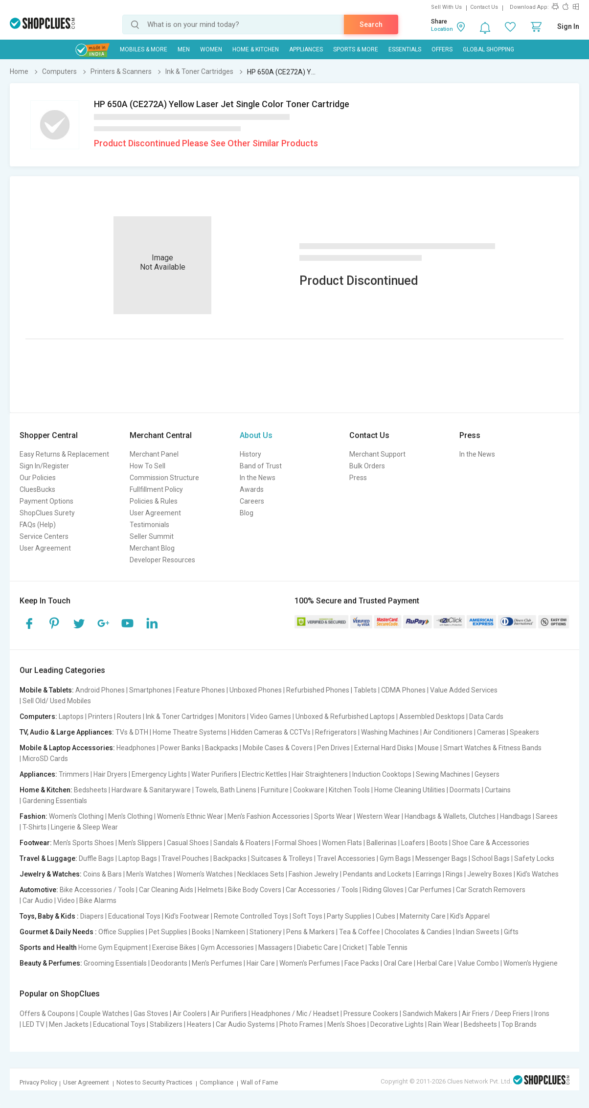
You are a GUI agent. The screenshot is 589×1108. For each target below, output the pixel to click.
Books (201, 932)
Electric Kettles (264, 774)
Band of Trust (261, 466)
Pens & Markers (310, 932)
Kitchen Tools (349, 790)
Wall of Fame (259, 1082)
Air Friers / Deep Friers (496, 1013)
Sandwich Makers (430, 1013)
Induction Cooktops (381, 774)
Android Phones (100, 690)
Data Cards (486, 716)
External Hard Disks (383, 748)
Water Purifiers (214, 774)
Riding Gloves (383, 890)
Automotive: (39, 890)
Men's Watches (149, 874)
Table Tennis (388, 947)
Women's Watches (205, 874)
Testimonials (149, 525)
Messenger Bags (441, 858)
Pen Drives (333, 748)
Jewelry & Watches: (51, 874)
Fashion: (33, 816)
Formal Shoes (296, 843)
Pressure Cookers (370, 1013)
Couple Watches (104, 1013)
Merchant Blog (152, 548)
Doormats (465, 790)
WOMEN (211, 49)
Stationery (265, 932)
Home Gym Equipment (113, 947)
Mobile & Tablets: (47, 690)
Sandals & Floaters (242, 843)
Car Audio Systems (245, 1024)
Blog (246, 513)
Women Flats (342, 843)
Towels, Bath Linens (225, 790)
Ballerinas (381, 843)
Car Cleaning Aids (166, 890)
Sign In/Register (44, 466)
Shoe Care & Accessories (490, 843)
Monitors (232, 716)
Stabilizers (166, 1024)
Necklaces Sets (260, 874)
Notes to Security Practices (154, 1082)
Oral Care (398, 963)
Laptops (71, 716)
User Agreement (45, 548)
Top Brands (519, 1024)
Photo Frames (301, 1024)
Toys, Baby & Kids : (49, 916)
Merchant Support (377, 454)
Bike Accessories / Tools (97, 890)
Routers (129, 716)
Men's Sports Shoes (83, 843)
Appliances (306, 49)
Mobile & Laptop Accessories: (67, 748)
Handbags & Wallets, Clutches (450, 816)
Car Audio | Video (49, 900)
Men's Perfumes (217, 963)
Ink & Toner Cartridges (180, 716)
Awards (252, 489)
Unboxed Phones (255, 690)
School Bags (491, 858)
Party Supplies (349, 916)
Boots (439, 843)
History (250, 454)
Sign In (568, 26)
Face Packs (361, 963)
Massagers (275, 947)
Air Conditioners (448, 732)
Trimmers (74, 774)
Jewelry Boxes (489, 874)
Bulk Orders (367, 466)
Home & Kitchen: (46, 790)
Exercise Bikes (174, 947)
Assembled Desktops (432, 716)
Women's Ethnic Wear (190, 816)
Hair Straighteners (320, 774)
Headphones (136, 748)
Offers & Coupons (47, 1013)
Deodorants (169, 963)
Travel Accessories (346, 858)
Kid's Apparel (470, 916)
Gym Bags (395, 858)
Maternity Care (423, 916)
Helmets (211, 890)
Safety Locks (534, 858)
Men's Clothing (130, 816)
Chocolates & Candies (418, 932)
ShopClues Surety (47, 513)
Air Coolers (189, 1013)
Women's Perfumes (309, 963)
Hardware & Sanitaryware (151, 790)
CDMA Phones (403, 690)
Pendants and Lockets (377, 874)
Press (358, 478)
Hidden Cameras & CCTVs (271, 732)
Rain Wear (443, 1024)
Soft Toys (307, 916)
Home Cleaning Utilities (409, 790)
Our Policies (38, 478)
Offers (442, 49)
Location (442, 29)
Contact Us (484, 7)
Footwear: (36, 843)
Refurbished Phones (317, 690)
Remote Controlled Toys (251, 916)
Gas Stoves (151, 1013)
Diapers (92, 916)
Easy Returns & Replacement (64, 454)
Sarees (547, 816)
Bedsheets (90, 790)
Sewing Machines (443, 774)
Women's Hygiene (530, 963)
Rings (454, 874)
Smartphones (150, 690)
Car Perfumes (430, 890)
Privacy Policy (38, 1082)
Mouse (428, 748)
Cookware (308, 790)
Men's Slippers (140, 843)
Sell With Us (446, 7)
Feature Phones (200, 690)
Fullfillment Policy (156, 489)
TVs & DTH (131, 732)
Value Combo (478, 963)
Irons (541, 1013)
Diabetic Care (317, 947)
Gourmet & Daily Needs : (58, 932)
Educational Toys (134, 916)
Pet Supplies (168, 932)
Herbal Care (435, 963)
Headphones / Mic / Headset (295, 1013)
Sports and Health (48, 947)
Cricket (353, 947)
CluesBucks (37, 489)
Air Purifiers (229, 1013)
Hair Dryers (110, 774)
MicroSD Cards (45, 758)
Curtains (498, 790)
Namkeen (230, 932)
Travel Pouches (185, 858)
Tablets (365, 690)
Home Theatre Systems (190, 732)
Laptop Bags (137, 858)
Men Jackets (69, 1024)
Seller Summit (152, 536)
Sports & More (355, 49)
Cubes (385, 916)
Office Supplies (121, 932)
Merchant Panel (154, 454)
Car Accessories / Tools (322, 890)
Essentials (404, 49)
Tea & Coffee (359, 932)
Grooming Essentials (115, 963)
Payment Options (46, 501)
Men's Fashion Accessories (268, 816)
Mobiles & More (143, 49)
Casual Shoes (188, 843)
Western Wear (378, 816)
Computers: (38, 716)
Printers (100, 716)
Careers (252, 501)
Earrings (428, 874)
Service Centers (44, 536)
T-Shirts (34, 827)
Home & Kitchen (255, 49)
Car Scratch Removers (490, 890)
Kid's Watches (538, 874)
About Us (256, 435)
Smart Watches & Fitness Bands (492, 748)
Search (371, 24)
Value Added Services (464, 690)
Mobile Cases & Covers (278, 748)
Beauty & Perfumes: (51, 963)
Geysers (487, 774)
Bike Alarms (97, 900)
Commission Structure (164, 478)
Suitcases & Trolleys (282, 858)
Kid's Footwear (187, 916)
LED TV (34, 1024)
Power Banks (180, 748)
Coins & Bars (102, 874)
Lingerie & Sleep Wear (84, 827)
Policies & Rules (154, 501)
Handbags (515, 816)
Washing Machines (390, 732)
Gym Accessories (227, 947)
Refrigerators (336, 732)
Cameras (491, 732)
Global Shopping (488, 49)
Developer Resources (162, 560)
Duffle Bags (96, 858)
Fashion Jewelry (314, 874)
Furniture (275, 790)
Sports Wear (333, 816)
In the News (257, 478)
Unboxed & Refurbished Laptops (345, 716)
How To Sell (147, 466)
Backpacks (221, 748)
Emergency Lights (159, 774)
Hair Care (261, 963)
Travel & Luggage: (48, 858)
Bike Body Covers (254, 890)
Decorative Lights (397, 1024)
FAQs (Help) (38, 525)
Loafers (413, 843)
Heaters (199, 1024)
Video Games (270, 716)
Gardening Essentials (55, 801)
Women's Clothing (76, 816)
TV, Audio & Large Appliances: (67, 732)
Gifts (511, 932)
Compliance (216, 1082)
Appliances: (38, 774)
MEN (184, 49)
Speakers (524, 732)
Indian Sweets (477, 932)
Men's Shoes (346, 1024)
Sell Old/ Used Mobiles (57, 701)
